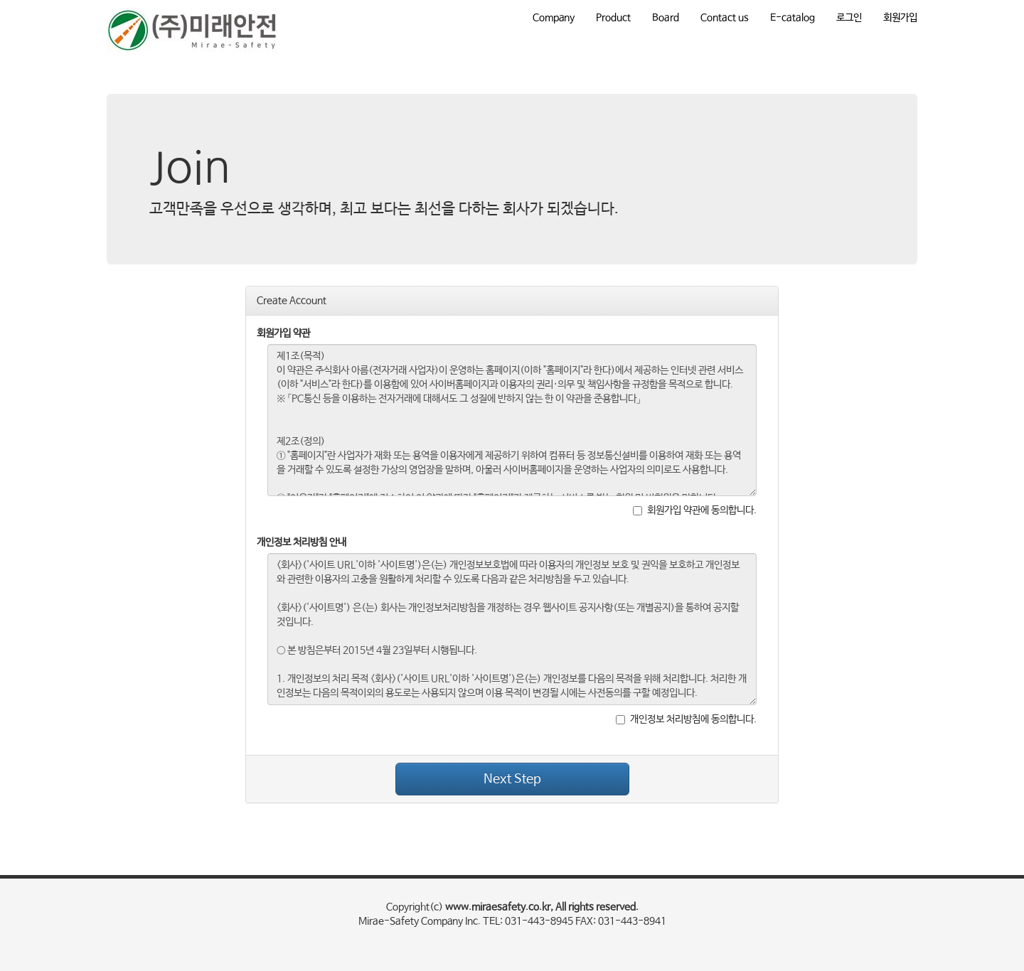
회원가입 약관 (283, 333)
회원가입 (900, 17)
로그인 (849, 17)
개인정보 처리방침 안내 (301, 542)
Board (665, 17)
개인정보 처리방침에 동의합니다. (686, 719)
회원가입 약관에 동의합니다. (695, 510)
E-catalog (792, 17)
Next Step (512, 779)
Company (554, 17)
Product (613, 17)
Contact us (724, 17)
